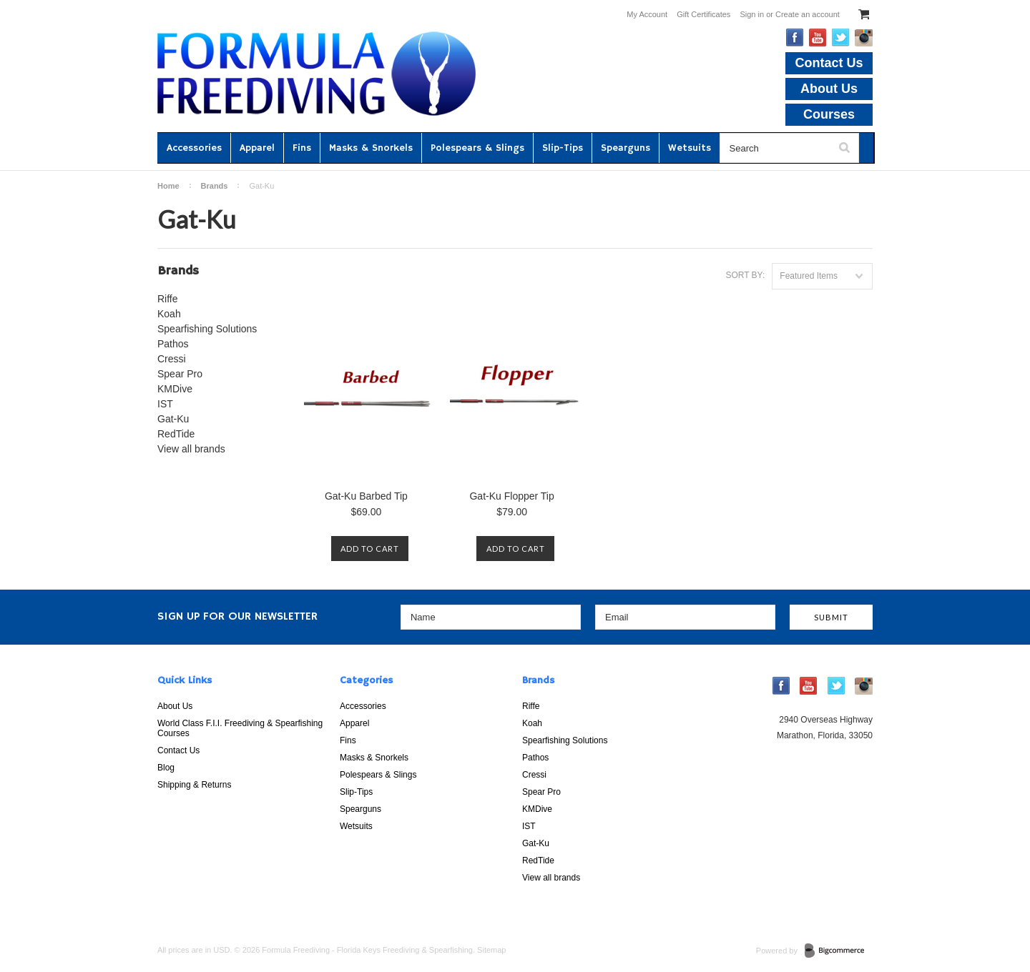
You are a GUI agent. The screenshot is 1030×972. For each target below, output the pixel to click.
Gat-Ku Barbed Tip (366, 496)
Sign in (752, 14)
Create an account (807, 14)
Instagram (864, 37)
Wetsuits (689, 148)
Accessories (194, 148)
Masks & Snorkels (371, 148)
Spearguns (625, 148)
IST (165, 404)
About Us (829, 88)
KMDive (174, 389)
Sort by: (745, 275)
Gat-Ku (173, 419)
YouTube (818, 37)
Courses (829, 114)
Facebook (795, 37)
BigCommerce (839, 951)
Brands (214, 186)
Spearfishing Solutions (207, 328)
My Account (647, 14)
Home (168, 186)
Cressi (171, 358)
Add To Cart (369, 548)
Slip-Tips (562, 148)
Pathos (173, 343)
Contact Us (829, 63)
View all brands (191, 449)
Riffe (167, 298)
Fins (302, 148)
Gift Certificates (703, 14)
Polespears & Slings (477, 148)
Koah (169, 313)
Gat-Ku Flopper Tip (511, 496)
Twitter (841, 37)
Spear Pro (179, 374)
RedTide (176, 434)
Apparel (257, 148)
